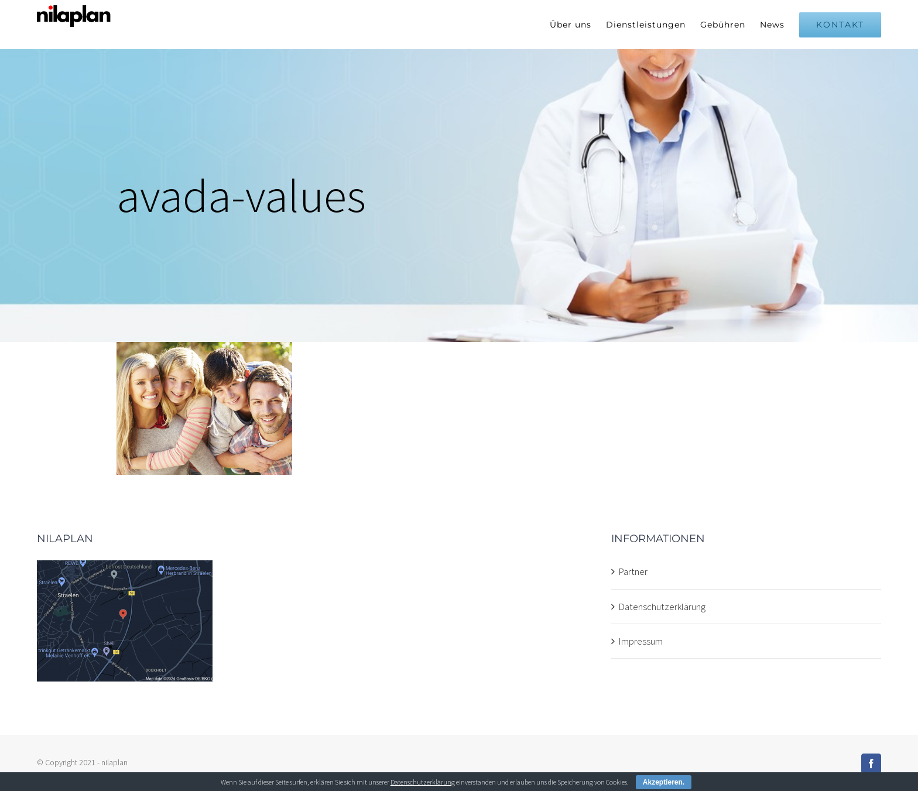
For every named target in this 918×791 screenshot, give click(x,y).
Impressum (640, 641)
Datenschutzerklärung (661, 606)
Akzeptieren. (663, 782)
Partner (633, 571)
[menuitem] (578, 24)
